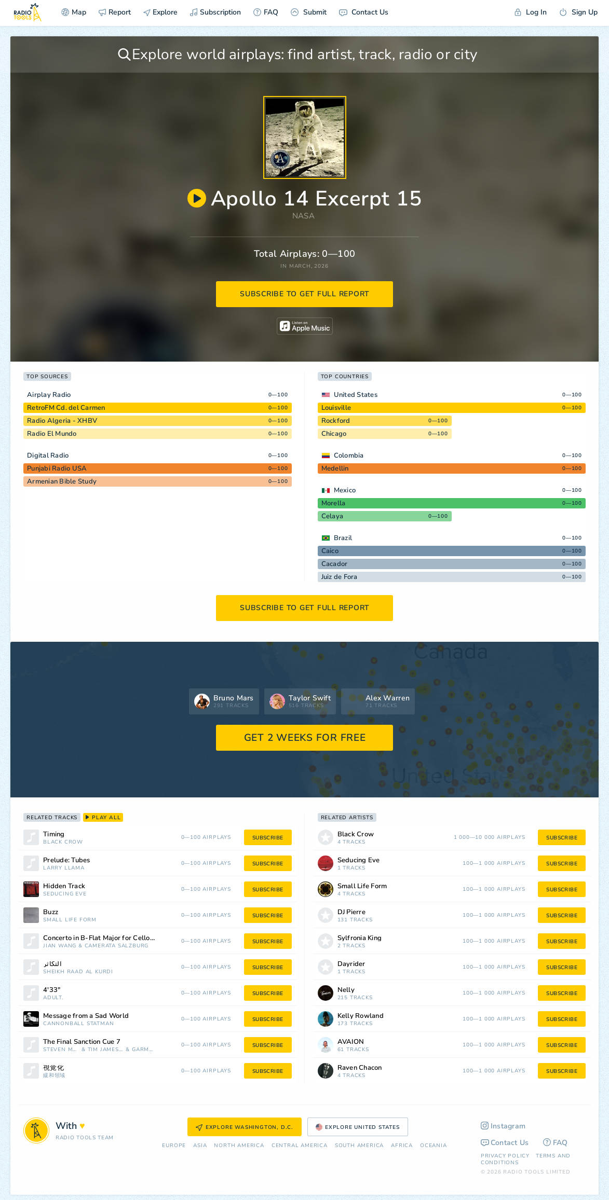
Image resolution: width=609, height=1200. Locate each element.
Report (115, 12)
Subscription (215, 12)
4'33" (51, 990)
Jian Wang (59, 946)
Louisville (336, 407)
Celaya (332, 516)
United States (355, 394)
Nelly (346, 990)
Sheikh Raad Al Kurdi (78, 972)
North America (239, 1145)
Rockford (335, 420)
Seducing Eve (65, 894)
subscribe (267, 838)
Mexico (345, 490)
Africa (402, 1145)
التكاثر (52, 964)
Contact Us (363, 12)
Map (73, 12)
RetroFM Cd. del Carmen (66, 407)
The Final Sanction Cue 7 (81, 1042)
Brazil (343, 538)
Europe (174, 1145)
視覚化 (53, 1068)
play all (103, 817)
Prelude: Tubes (66, 860)
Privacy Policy (505, 1156)
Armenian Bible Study (62, 481)
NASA (303, 216)
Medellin (335, 468)
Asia (200, 1145)
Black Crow (63, 842)
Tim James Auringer (106, 1050)
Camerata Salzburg (117, 946)
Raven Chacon (359, 1068)
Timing (54, 834)
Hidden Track (64, 886)
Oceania (433, 1145)
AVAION (350, 1042)
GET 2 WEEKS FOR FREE (305, 737)
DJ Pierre (351, 912)
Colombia (349, 455)
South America (359, 1145)
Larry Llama (64, 868)
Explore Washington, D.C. (244, 1127)
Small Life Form (70, 920)
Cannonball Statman (78, 1024)
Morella (333, 503)
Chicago (334, 433)
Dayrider (351, 964)
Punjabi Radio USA (57, 468)
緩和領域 (54, 1076)
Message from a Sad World (86, 1016)
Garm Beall (143, 1050)
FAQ (265, 12)
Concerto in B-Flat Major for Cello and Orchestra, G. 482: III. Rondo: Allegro (112, 938)
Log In (531, 12)
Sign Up (578, 12)
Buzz (50, 912)
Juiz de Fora (339, 577)
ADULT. (53, 998)
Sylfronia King (359, 938)
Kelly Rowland (360, 1016)
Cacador (334, 564)
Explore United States (358, 1127)
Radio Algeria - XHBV (62, 420)
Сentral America (300, 1145)
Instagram (503, 1126)
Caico (330, 551)
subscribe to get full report (305, 294)
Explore (160, 12)
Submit (309, 12)
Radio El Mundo (52, 433)
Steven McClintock (61, 1050)
